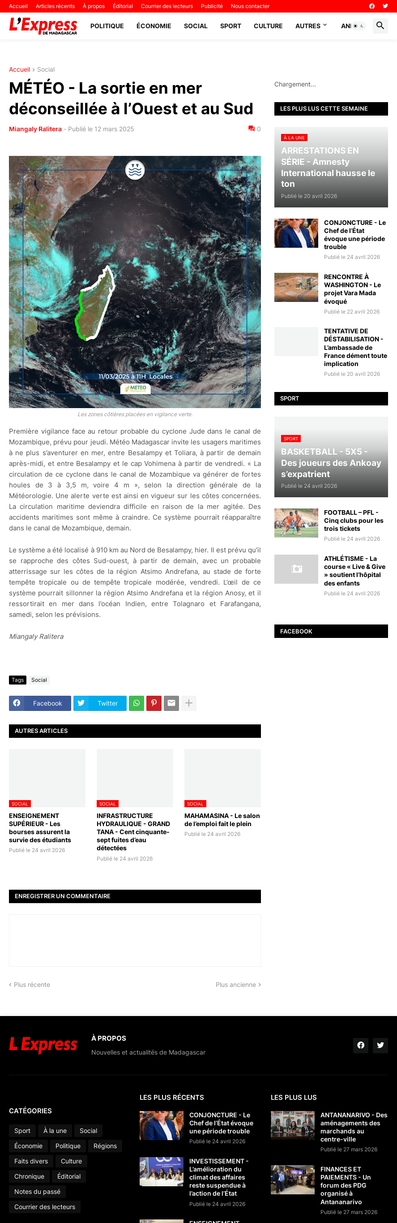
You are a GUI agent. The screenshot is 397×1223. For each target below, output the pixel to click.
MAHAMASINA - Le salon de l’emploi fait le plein (222, 819)
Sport (230, 26)
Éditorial (123, 6)
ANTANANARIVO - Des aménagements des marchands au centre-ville (354, 1127)
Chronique (29, 1176)
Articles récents (55, 6)
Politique (107, 26)
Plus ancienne (236, 984)
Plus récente (32, 984)
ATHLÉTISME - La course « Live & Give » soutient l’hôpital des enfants (354, 571)
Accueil (18, 6)
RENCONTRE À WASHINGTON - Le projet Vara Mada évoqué (352, 289)
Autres (307, 26)
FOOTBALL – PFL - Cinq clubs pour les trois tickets (354, 520)
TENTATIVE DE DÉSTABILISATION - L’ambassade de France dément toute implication (355, 347)
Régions (105, 1146)
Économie (154, 26)
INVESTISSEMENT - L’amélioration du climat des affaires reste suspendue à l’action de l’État (219, 1177)
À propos (94, 6)
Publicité (212, 6)
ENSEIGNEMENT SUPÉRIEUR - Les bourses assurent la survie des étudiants (40, 828)
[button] (358, 26)
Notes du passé (37, 1191)
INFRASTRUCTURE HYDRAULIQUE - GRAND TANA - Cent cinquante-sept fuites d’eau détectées (133, 832)
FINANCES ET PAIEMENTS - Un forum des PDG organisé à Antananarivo (345, 1185)
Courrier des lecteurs (167, 6)
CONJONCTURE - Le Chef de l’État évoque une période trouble (355, 235)
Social (196, 26)
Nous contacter (250, 6)
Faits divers (31, 1161)
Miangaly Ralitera (35, 129)
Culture (268, 26)
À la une (55, 1130)
